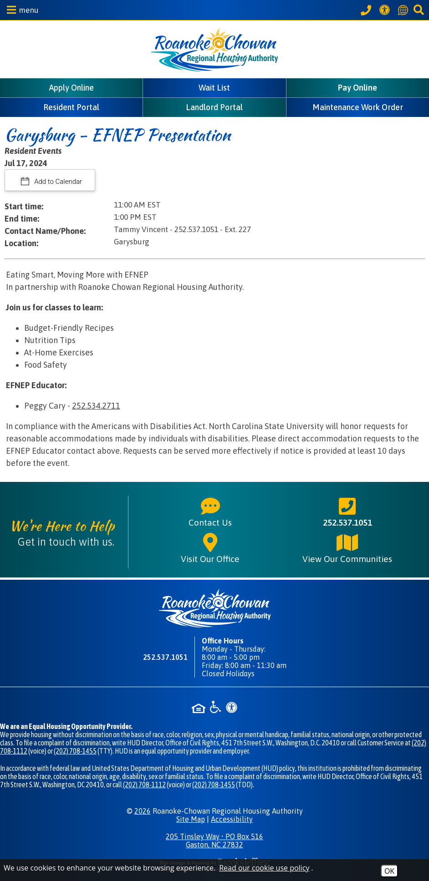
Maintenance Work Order (357, 107)
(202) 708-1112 (144, 784)
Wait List (214, 87)
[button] (20, 10)
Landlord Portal (214, 107)
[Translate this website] (404, 10)
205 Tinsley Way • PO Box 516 (214, 840)
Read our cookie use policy (264, 868)
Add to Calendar (57, 181)
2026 (142, 811)
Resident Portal (71, 107)
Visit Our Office (210, 548)
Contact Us (210, 511)
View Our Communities (347, 548)
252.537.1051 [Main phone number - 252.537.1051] (347, 511)
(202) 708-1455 (75, 751)
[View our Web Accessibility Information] (386, 10)
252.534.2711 (96, 405)
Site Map (190, 819)
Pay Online (357, 87)
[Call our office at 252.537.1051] (367, 10)
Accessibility (232, 819)
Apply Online (71, 87)
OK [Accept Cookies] (389, 871)
